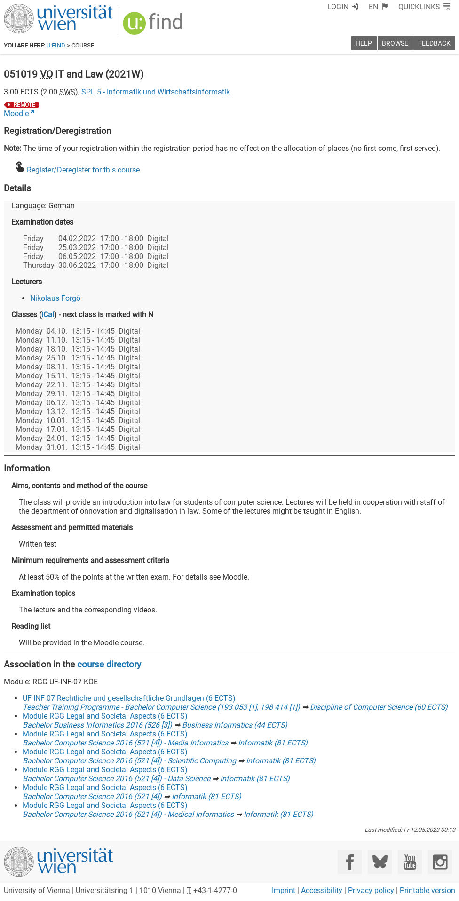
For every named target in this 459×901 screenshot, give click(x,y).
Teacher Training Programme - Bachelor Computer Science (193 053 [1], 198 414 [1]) (161, 707)
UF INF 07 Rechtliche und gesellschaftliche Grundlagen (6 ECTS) (129, 698)
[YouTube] (410, 862)
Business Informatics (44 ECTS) (234, 725)
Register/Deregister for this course (83, 169)
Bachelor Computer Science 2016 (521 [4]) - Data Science (116, 778)
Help (364, 43)
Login (337, 6)
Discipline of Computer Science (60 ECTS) (379, 707)
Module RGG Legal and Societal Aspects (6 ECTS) (105, 716)
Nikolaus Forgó (55, 298)
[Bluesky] (380, 862)
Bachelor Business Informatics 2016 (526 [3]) (97, 725)
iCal (47, 314)
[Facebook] (350, 862)
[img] (154, 26)
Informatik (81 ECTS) (273, 742)
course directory (109, 664)
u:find (56, 45)
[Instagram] (440, 862)
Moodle (16, 113)
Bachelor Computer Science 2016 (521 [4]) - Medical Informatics (128, 814)
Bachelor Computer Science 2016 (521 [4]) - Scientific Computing (129, 760)
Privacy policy (371, 890)
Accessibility (321, 890)
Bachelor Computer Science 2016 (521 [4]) (92, 796)
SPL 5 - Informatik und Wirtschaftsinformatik (155, 91)
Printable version (427, 890)
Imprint (283, 890)
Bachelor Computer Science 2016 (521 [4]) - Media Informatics (125, 742)
